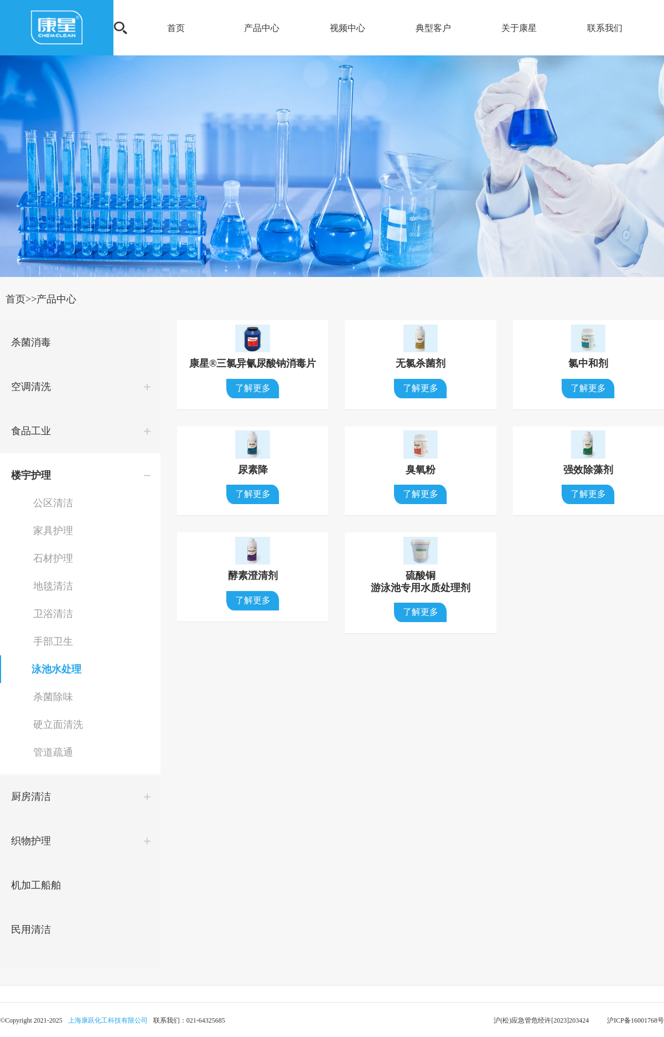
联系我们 (604, 28)
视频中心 (347, 28)
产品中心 (261, 28)
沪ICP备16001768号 (634, 1020)
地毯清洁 (53, 586)
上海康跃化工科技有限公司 (108, 1020)
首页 (176, 28)
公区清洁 (53, 503)
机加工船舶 (36, 885)
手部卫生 (53, 641)
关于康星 (519, 28)
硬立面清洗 (58, 724)
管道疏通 (53, 752)
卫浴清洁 (53, 613)
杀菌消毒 (31, 342)
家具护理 (53, 530)
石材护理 (53, 558)
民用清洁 (31, 929)
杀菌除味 (53, 696)
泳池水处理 (56, 669)
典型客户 (433, 28)
